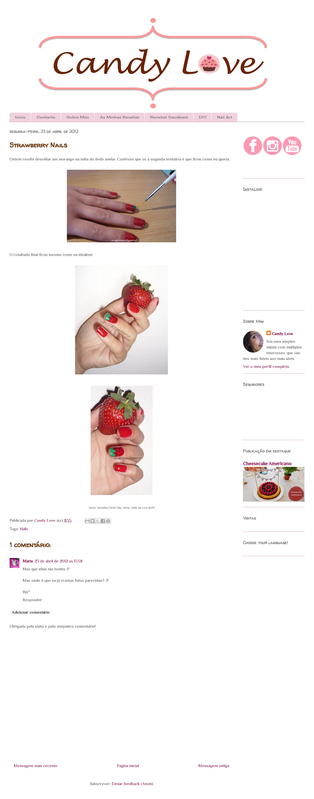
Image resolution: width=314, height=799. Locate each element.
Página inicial (128, 765)
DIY (202, 117)
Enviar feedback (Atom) (132, 783)
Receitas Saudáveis (169, 117)
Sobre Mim (77, 117)
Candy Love (45, 520)
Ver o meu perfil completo (266, 366)
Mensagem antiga (213, 765)
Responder (32, 599)
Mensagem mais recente (35, 765)
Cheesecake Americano (267, 463)
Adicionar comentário (30, 612)
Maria (28, 561)
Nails (24, 528)
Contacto (46, 117)
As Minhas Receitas (119, 117)
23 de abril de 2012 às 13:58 (58, 561)
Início (20, 117)
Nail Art (224, 117)
